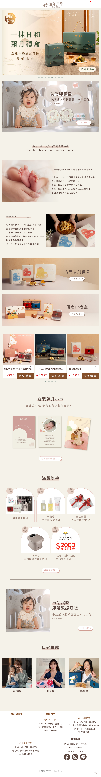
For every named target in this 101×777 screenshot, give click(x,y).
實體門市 (50, 714)
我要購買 (25, 375)
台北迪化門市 (25, 743)
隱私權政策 (17, 714)
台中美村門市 (50, 719)
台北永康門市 (84, 718)
